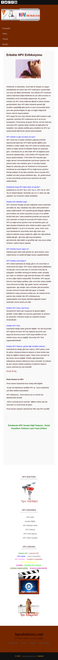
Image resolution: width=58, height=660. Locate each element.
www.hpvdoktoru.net (29, 656)
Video (4, 34)
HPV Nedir (30, 517)
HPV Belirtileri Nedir (30, 525)
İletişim (5, 44)
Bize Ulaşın (44, 643)
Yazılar (5, 39)
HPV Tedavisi (30, 530)
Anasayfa (6, 28)
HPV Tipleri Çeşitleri (30, 538)
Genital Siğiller (30, 521)
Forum (32, 643)
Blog (23, 643)
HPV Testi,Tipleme (30, 534)
